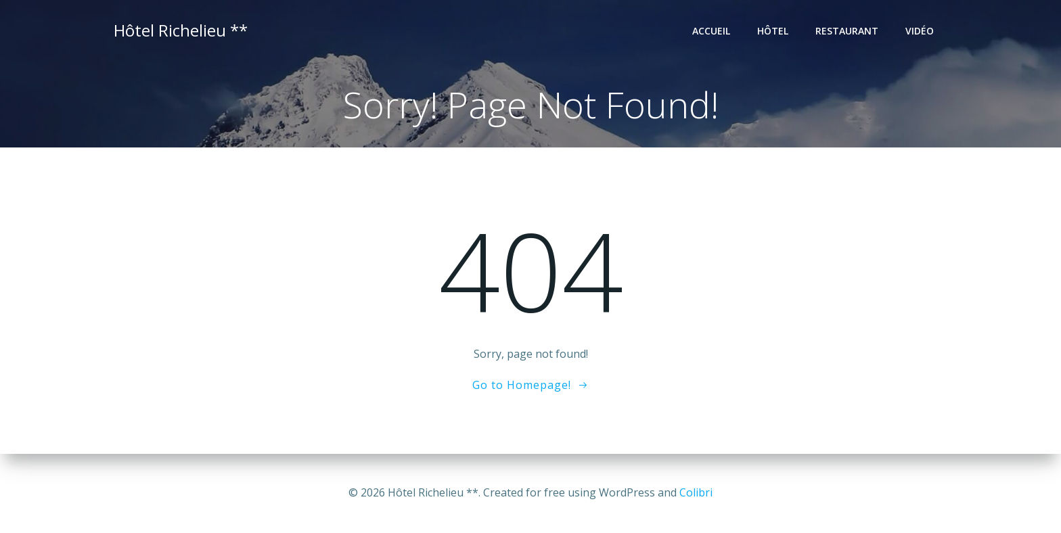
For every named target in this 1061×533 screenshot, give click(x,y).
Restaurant (846, 30)
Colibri (696, 492)
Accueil (711, 30)
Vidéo (919, 30)
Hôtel (772, 30)
